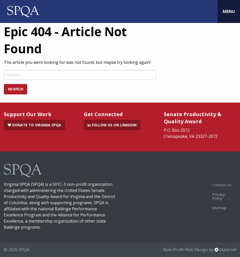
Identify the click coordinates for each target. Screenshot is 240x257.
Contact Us (222, 184)
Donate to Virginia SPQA (34, 125)
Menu (229, 11)
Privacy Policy (218, 196)
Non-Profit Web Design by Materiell (199, 249)
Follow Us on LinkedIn (112, 125)
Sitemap (219, 207)
